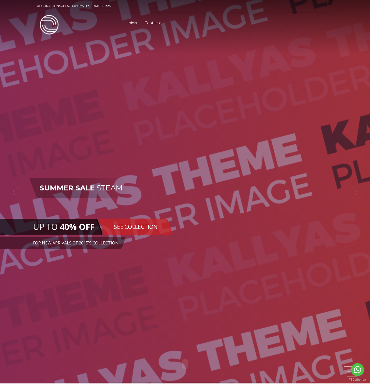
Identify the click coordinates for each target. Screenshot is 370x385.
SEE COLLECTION (136, 226)
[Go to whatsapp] (357, 369)
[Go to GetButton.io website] (357, 379)
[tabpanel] (185, 192)
